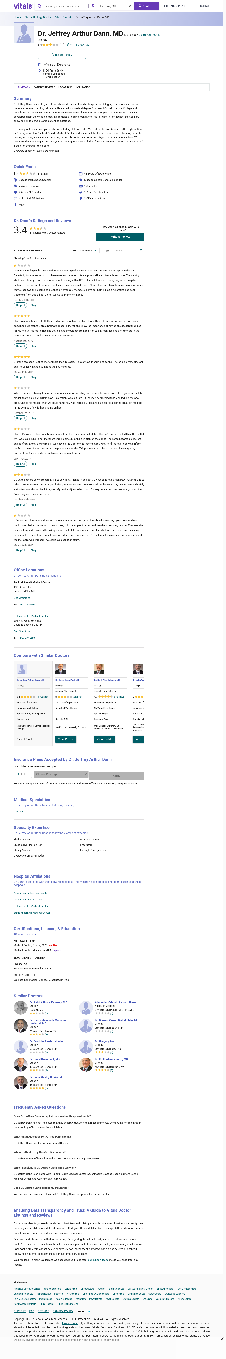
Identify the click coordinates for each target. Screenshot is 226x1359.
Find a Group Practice (67, 1302)
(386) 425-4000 (27, 638)
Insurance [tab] (83, 87)
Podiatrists (80, 1297)
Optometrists (154, 1292)
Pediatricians (45, 1297)
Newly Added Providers (25, 1302)
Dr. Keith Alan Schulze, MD (107, 680)
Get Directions (22, 597)
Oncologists (118, 1292)
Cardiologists (71, 1287)
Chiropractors (87, 1287)
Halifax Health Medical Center (31, 904)
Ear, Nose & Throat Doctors (140, 1287)
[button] (126, 590)
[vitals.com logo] (23, 6)
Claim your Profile (149, 34)
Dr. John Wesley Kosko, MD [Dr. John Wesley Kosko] (46, 1075)
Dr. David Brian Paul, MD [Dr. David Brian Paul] (45, 1057)
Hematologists (43, 1292)
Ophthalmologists (136, 1292)
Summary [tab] (23, 87)
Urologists (147, 1297)
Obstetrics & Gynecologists (96, 1292)
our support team (98, 1258)
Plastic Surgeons (63, 1297)
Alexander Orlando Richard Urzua (115, 1000)
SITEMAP (43, 1309)
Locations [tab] (65, 87)
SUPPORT (20, 1309)
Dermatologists (116, 1287)
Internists (58, 1292)
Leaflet (123, 607)
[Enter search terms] (84, 250)
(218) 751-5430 (27, 604)
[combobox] (61, 6)
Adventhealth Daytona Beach (30, 891)
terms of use (70, 1321)
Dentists (101, 1287)
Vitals (141, 607)
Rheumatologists (131, 1297)
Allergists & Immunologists (27, 1287)
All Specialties (184, 1297)
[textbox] (61, 6)
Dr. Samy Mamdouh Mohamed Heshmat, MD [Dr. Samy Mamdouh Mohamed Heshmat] (48, 1020)
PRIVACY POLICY (63, 1309)
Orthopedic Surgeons (175, 1292)
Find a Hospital (47, 1302)
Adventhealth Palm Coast (28, 897)
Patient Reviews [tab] (44, 87)
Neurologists (73, 1292)
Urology (18, 809)
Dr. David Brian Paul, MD (67, 680)
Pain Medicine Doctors (25, 1297)
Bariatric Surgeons (52, 1287)
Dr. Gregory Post (105, 1039)
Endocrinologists (165, 1287)
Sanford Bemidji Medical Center (32, 911)
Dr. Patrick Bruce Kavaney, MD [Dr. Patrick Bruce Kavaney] (48, 1000)
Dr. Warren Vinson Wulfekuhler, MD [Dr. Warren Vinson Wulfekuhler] (116, 1018)
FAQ (31, 1309)
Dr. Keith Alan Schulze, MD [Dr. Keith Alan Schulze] (111, 1057)
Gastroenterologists (23, 1292)
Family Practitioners (186, 1287)
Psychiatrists (95, 1297)
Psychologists (112, 1297)
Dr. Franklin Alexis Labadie (46, 1039)
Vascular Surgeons (165, 1297)
